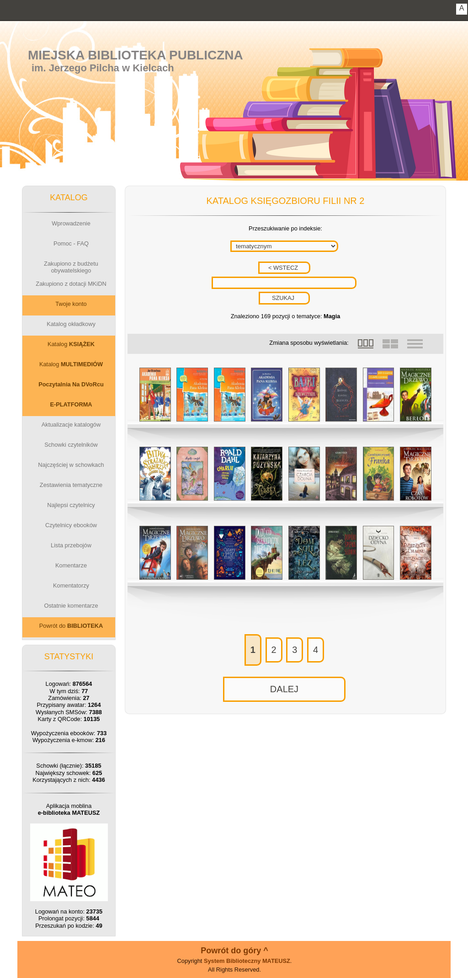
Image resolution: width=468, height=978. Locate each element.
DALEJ (284, 689)
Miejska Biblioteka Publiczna (135, 55)
